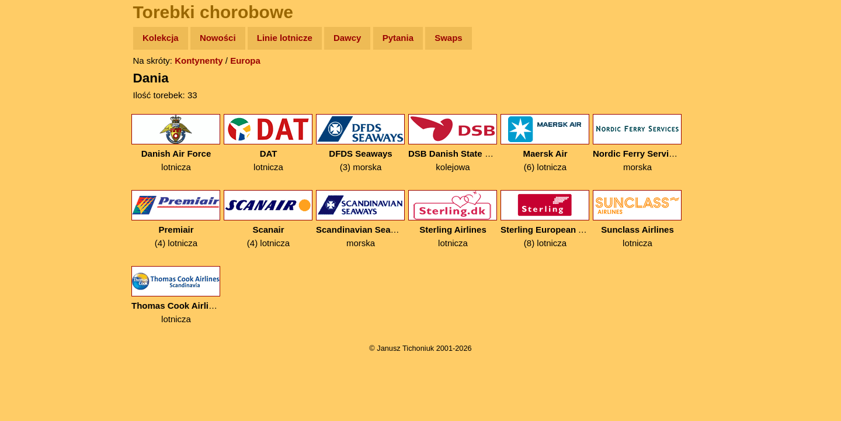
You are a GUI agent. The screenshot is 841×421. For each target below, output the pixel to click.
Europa (245, 60)
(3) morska (360, 143)
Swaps (449, 38)
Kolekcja (161, 38)
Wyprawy (38, 83)
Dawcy (347, 38)
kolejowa (453, 143)
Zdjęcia (34, 106)
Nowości (218, 38)
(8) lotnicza (545, 219)
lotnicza (176, 143)
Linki (29, 218)
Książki (34, 151)
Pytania (398, 38)
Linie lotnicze (284, 38)
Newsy (33, 128)
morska (637, 143)
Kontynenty (199, 60)
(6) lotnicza (545, 143)
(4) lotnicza (176, 219)
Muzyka (35, 173)
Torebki (35, 241)
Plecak (33, 196)
